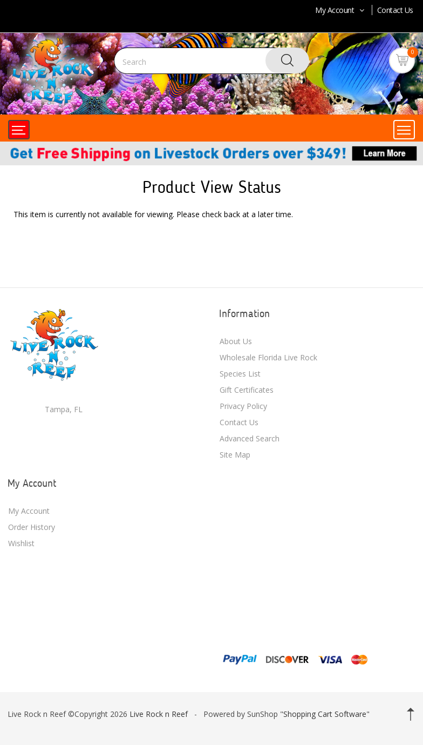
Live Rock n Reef (158, 714)
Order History (31, 527)
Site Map (235, 454)
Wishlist (21, 543)
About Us (236, 341)
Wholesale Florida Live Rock (268, 357)
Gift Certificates (247, 390)
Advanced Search (249, 438)
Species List (240, 373)
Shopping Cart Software (324, 714)
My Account (340, 10)
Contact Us (395, 10)
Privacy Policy (243, 406)
